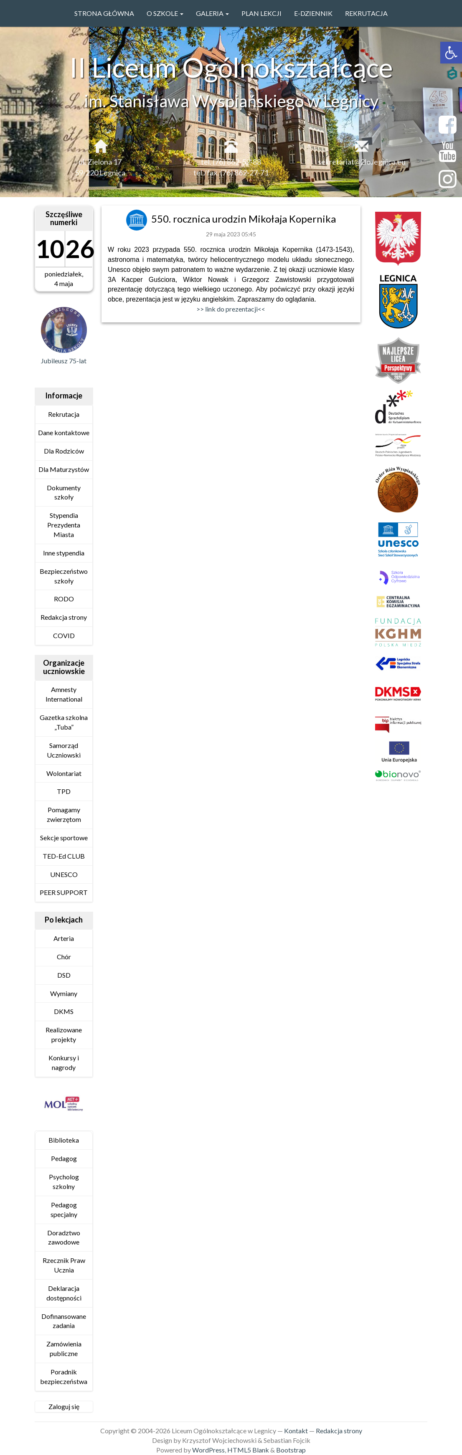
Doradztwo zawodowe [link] (63, 1237)
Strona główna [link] (104, 13)
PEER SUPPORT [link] (64, 892)
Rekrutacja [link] (366, 13)
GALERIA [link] (212, 13)
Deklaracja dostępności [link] (63, 1293)
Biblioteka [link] (63, 1140)
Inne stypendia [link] (63, 553)
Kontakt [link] (296, 1431)
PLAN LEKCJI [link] (261, 13)
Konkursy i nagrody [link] (63, 1062)
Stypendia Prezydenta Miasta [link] (63, 524)
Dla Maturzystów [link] (63, 469)
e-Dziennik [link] (313, 13)
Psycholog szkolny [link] (64, 1181)
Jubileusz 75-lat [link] (63, 361)
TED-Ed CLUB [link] (64, 856)
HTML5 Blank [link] (248, 1450)
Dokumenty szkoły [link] (64, 492)
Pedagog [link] (64, 1158)
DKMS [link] (64, 1011)
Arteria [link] (63, 938)
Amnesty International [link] (64, 694)
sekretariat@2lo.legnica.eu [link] (362, 167)
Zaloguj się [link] (63, 1406)
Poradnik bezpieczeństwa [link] (63, 1376)
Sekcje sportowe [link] (64, 838)
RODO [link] (64, 599)
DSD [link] (64, 975)
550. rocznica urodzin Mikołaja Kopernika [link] (243, 219)
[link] (451, 52)
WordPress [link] (208, 1450)
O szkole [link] (165, 13)
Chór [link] (64, 957)
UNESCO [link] (64, 874)
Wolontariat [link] (63, 773)
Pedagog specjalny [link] (64, 1209)
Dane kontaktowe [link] (63, 432)
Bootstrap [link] (291, 1450)
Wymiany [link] (63, 993)
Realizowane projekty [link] (64, 1034)
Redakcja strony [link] (64, 617)
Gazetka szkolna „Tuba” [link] (64, 722)
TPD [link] (64, 791)
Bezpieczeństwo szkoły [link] (64, 576)
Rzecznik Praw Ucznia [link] (64, 1265)
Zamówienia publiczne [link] (63, 1348)
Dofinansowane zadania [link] (63, 1321)
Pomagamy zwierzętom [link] (64, 814)
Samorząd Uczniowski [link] (64, 750)
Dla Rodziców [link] (64, 451)
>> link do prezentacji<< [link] (230, 309)
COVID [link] (64, 635)
